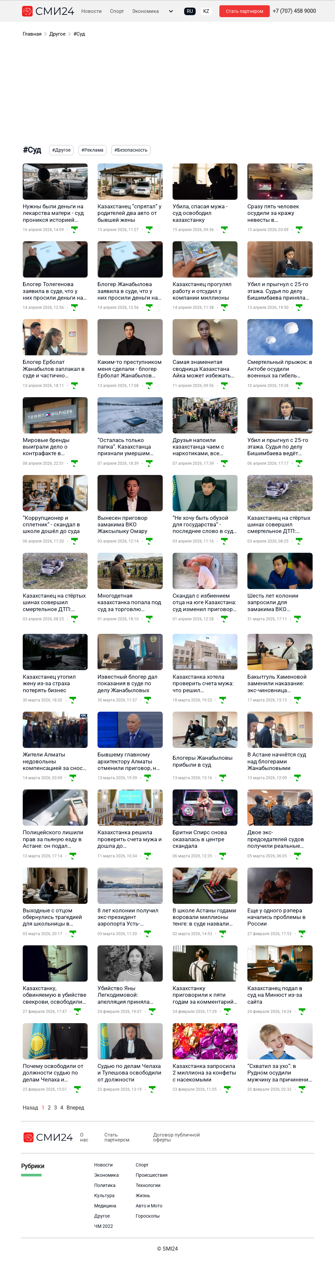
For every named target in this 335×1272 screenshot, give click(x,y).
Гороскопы (148, 1216)
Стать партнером (244, 11)
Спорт (117, 11)
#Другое (61, 150)
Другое (57, 34)
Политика (105, 1185)
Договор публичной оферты (172, 1137)
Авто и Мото (149, 1205)
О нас (84, 1137)
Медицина (105, 1205)
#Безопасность (131, 150)
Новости (91, 11)
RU (190, 11)
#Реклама (92, 150)
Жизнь (143, 1195)
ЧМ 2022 (103, 1226)
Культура (104, 1195)
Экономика (145, 11)
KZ (206, 11)
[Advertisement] (168, 92)
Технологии (148, 1185)
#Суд (79, 34)
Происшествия (152, 1175)
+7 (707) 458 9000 (294, 11)
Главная (32, 34)
